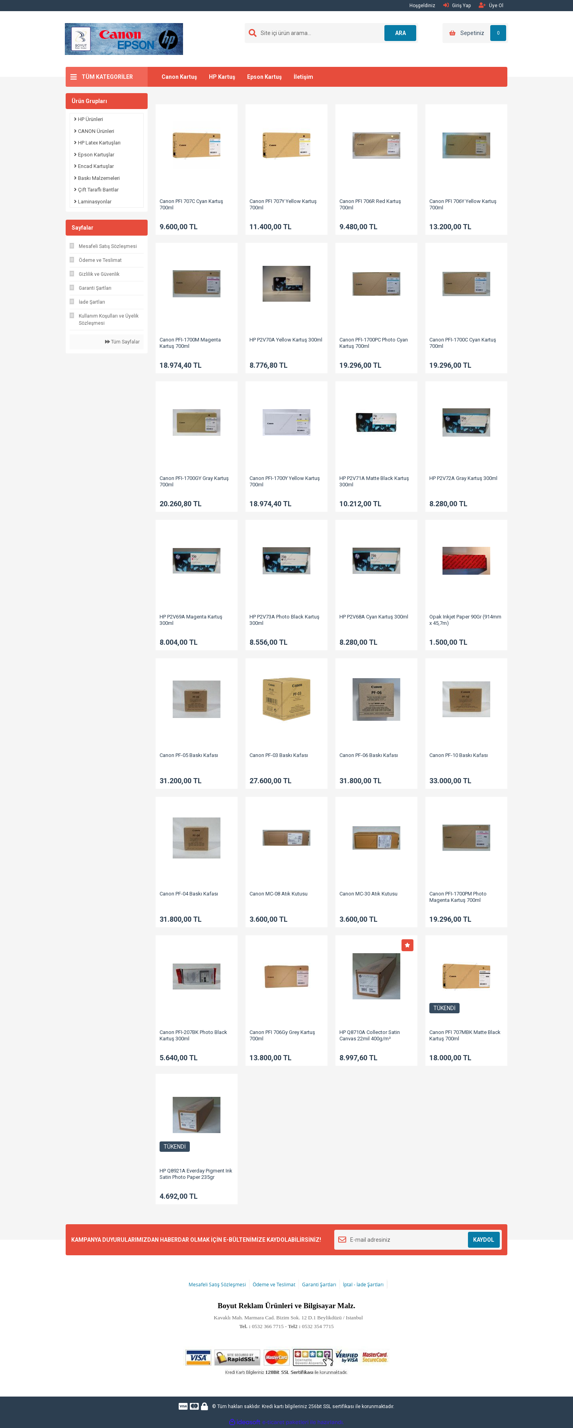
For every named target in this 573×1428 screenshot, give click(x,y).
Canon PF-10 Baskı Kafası (458, 755)
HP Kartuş (222, 77)
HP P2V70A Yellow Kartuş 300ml (285, 340)
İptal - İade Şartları (363, 1284)
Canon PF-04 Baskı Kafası (189, 894)
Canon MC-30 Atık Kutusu (368, 894)
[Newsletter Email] (418, 1240)
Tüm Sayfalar (122, 342)
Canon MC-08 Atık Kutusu (278, 894)
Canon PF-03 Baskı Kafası (278, 755)
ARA (400, 33)
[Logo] (124, 38)
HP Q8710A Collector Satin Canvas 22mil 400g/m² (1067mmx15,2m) (369, 1038)
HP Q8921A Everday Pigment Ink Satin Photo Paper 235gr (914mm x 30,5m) (196, 1177)
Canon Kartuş (179, 77)
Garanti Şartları (319, 1284)
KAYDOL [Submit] (483, 1240)
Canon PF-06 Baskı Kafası (368, 755)
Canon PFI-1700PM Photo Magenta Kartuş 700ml (458, 897)
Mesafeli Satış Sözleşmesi (217, 1284)
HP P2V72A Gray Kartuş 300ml (463, 478)
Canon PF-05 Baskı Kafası (189, 755)
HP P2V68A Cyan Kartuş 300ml (373, 617)
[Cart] (475, 33)
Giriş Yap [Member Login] (457, 5)
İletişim (303, 77)
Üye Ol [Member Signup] (491, 5)
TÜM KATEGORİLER (107, 77)
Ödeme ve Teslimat (274, 1284)
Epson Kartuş (264, 77)
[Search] (331, 33)
